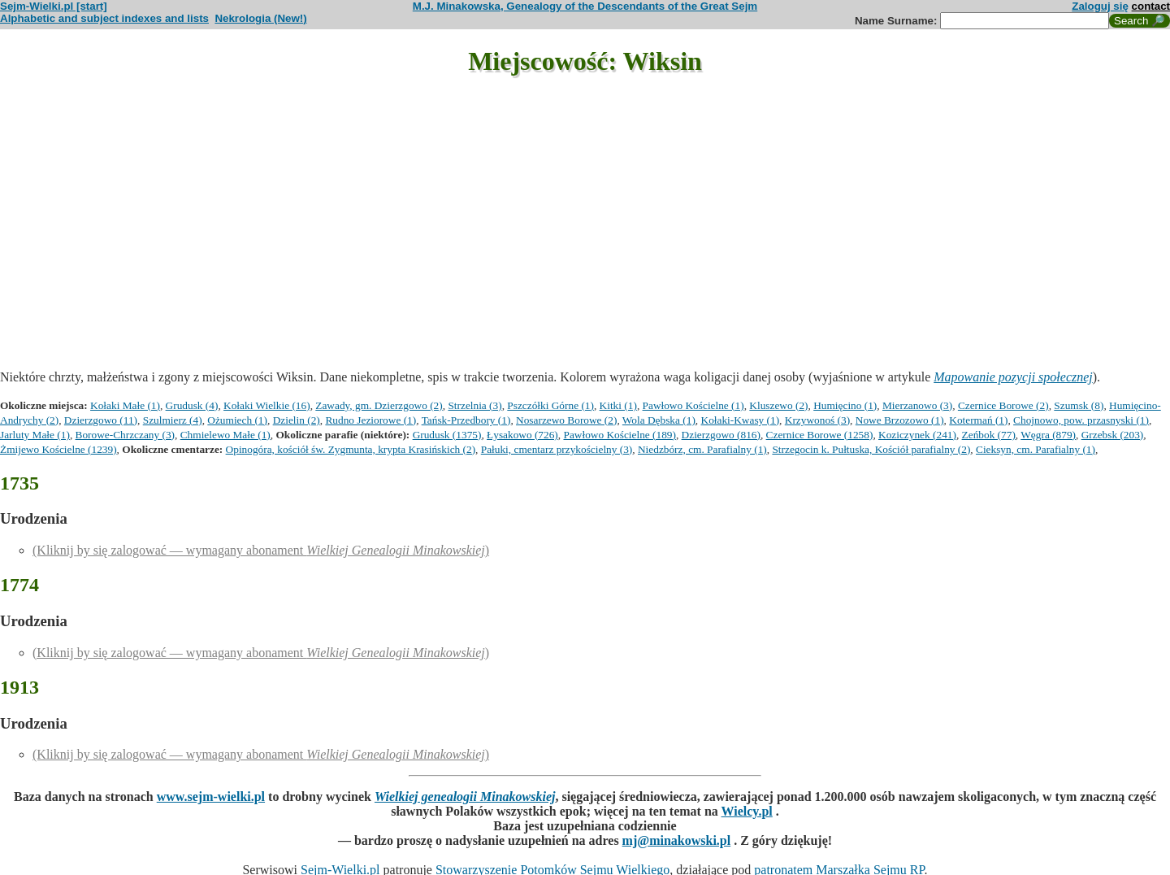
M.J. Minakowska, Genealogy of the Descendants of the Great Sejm (585, 6)
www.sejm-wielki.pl (211, 796)
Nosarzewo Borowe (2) (566, 420)
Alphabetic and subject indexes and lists (104, 18)
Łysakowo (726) (522, 435)
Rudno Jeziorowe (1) (370, 420)
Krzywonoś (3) (817, 420)
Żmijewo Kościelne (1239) (58, 449)
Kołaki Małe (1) (125, 405)
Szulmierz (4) (172, 420)
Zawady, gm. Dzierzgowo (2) (378, 405)
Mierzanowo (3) (917, 405)
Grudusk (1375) (447, 435)
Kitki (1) (618, 405)
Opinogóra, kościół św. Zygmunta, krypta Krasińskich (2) (350, 449)
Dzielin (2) (296, 420)
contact (1151, 6)
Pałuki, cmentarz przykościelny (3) (557, 449)
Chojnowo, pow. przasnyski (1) (1081, 420)
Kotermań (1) (978, 420)
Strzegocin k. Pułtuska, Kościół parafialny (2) (871, 449)
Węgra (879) (1048, 435)
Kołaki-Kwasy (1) (740, 420)
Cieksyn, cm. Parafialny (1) (1035, 449)
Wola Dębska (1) (659, 420)
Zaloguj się (1100, 6)
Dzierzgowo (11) (100, 420)
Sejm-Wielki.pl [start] (53, 6)
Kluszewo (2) (778, 405)
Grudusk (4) (192, 405)
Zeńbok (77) (989, 435)
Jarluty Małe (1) (35, 435)
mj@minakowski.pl (676, 840)
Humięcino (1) (845, 405)
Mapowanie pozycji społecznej (1013, 377)
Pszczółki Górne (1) (550, 405)
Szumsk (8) (1078, 405)
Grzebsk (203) (1112, 435)
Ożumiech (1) (237, 420)
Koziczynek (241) (917, 435)
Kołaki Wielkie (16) (266, 405)
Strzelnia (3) (474, 405)
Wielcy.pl (747, 811)
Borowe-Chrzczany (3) (126, 435)
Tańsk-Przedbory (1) (466, 420)
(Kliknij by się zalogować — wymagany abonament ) (260, 550)
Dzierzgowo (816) (721, 435)
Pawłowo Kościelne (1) (693, 405)
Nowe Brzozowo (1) (900, 420)
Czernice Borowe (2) (1003, 405)
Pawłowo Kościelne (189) (619, 435)
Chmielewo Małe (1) (225, 435)
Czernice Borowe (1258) (819, 435)
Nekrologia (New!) (260, 18)
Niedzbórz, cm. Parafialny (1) (702, 449)
